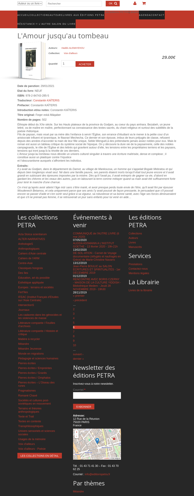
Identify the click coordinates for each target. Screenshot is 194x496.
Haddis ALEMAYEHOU (72, 41)
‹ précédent (80, 293)
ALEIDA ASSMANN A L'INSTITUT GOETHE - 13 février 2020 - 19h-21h (95, 238)
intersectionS (26, 298)
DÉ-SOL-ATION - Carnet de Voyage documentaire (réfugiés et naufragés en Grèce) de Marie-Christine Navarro (97, 250)
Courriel (79, 383)
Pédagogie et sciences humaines (38, 351)
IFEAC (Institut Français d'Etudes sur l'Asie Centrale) (38, 292)
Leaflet (106, 452)
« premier (79, 289)
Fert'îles (23, 285)
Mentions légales (139, 266)
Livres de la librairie (140, 283)
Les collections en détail (40, 449)
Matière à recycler (29, 332)
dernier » (78, 352)
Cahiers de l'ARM (28, 251)
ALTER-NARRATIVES (31, 232)
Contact (147, 13)
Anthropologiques (28, 242)
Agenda (134, 13)
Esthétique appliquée (31, 275)
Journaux (23, 303)
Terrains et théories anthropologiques (30, 403)
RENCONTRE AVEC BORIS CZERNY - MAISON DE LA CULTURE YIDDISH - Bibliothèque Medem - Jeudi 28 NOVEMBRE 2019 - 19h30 (97, 277)
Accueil (23, 13)
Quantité (53, 57)
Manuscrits (135, 240)
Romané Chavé (27, 388)
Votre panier (142, 4)
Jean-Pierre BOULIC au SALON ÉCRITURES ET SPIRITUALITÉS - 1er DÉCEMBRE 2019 (96, 263)
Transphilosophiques (30, 419)
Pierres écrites (27, 356)
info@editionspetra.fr (97, 467)
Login (133, 4)
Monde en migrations (31, 347)
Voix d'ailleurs (70, 46)
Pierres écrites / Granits (32, 366)
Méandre (23, 337)
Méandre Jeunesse (30, 342)
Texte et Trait (26, 410)
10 (74, 338)
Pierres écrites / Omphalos (34, 371)
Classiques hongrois (30, 261)
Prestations (135, 257)
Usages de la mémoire (32, 432)
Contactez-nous (138, 262)
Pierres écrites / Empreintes (35, 361)
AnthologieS (25, 237)
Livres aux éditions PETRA (77, 13)
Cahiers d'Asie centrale (32, 247)
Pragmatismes (27, 384)
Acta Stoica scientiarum (32, 227)
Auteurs (54, 13)
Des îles (23, 266)
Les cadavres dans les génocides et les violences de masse (40, 310)
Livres (132, 235)
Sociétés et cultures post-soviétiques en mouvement (34, 395)
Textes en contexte (29, 414)
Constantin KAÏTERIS (46, 93)
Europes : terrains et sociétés (36, 280)
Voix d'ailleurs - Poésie (32, 442)
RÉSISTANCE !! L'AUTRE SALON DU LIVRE (39, 18)
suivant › (78, 347)
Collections (38, 13)
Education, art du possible (34, 271)
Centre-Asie (25, 256)
